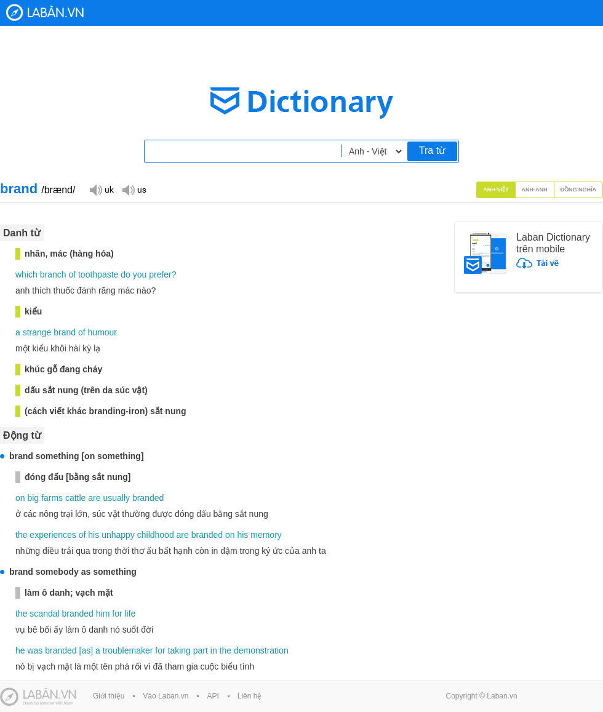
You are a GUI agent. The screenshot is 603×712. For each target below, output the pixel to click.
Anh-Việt (496, 189)
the (21, 535)
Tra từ (432, 150)
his (93, 535)
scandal (44, 613)
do (125, 274)
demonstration (261, 650)
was (34, 650)
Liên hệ (250, 696)
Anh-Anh (535, 189)
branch (53, 274)
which (26, 274)
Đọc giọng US (134, 189)
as (85, 650)
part (200, 650)
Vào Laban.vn (165, 696)
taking (179, 650)
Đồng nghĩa (579, 189)
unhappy (118, 535)
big (33, 498)
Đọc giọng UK (101, 189)
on (20, 498)
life (129, 613)
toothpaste (98, 274)
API (212, 696)
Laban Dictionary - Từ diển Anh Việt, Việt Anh (45, 12)
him (103, 613)
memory (266, 535)
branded (148, 498)
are (94, 498)
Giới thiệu (108, 696)
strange (37, 332)
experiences (53, 535)
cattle (75, 498)
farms (52, 498)
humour (102, 332)
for (117, 613)
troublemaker (128, 650)
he (20, 650)
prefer (160, 274)
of (72, 274)
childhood (155, 535)
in (213, 650)
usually (116, 498)
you (140, 274)
